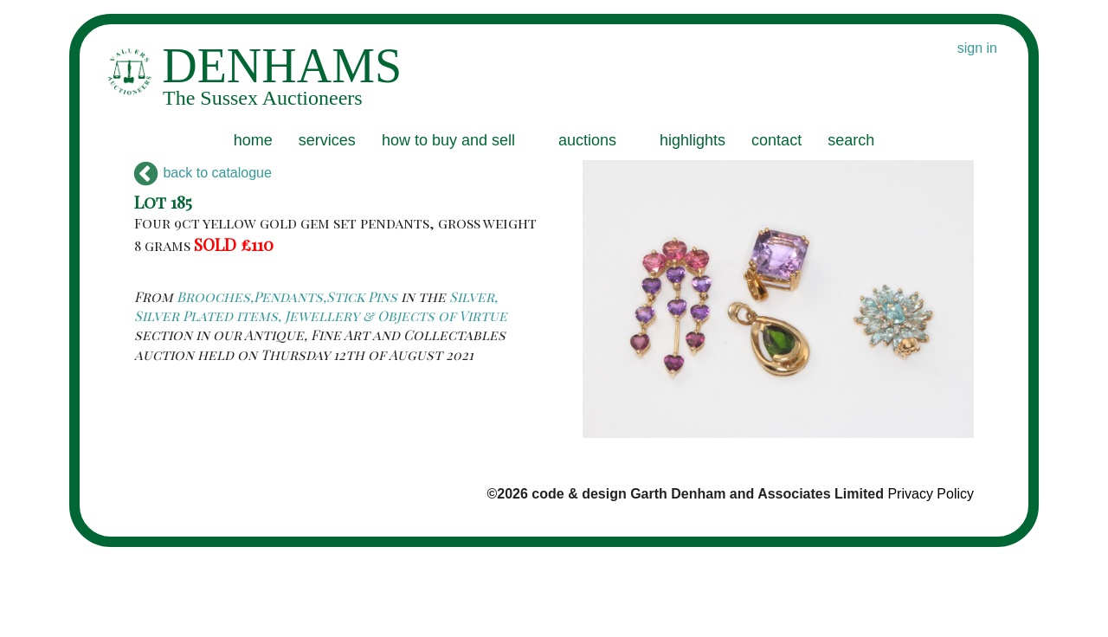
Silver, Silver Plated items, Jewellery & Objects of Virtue (320, 306)
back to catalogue (203, 172)
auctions (587, 140)
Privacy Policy (930, 493)
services (327, 140)
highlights (692, 140)
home (253, 140)
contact (776, 140)
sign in (977, 48)
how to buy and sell (448, 140)
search (851, 140)
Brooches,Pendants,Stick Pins (287, 296)
